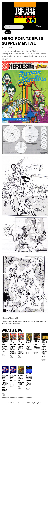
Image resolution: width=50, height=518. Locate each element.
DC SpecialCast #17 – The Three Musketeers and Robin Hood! (5, 382)
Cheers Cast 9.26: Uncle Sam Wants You (5, 346)
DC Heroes (18, 321)
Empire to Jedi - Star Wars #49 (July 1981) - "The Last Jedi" (44, 349)
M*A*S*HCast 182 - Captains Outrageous (21, 379)
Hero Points (26, 321)
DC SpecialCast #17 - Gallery (13, 378)
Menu (39, 26)
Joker (37, 321)
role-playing (16, 323)
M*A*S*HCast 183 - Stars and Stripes (29, 345)
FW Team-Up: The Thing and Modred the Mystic (13, 347)
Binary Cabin (38, 403)
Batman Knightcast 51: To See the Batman (29, 380)
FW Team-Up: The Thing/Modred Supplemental (21, 347)
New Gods (43, 321)
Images (33, 321)
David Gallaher (10, 321)
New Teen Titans (7, 323)
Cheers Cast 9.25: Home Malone (37, 345)
